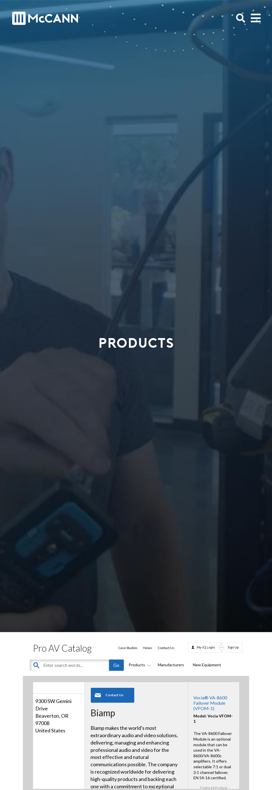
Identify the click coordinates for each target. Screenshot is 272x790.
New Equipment (207, 664)
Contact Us (166, 648)
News (147, 648)
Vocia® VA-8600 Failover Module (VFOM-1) (210, 703)
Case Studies (128, 648)
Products (139, 664)
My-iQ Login (206, 647)
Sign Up (233, 647)
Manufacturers (171, 664)
